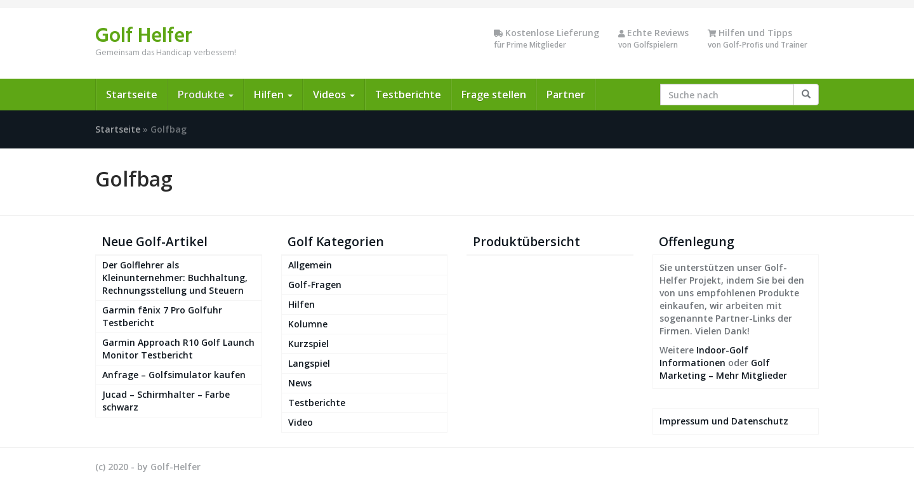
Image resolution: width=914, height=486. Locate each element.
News (300, 383)
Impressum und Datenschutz (723, 421)
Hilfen (273, 95)
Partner (565, 95)
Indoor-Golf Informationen (703, 356)
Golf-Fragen (314, 285)
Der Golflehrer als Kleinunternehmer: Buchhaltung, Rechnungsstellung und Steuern (175, 277)
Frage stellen (493, 95)
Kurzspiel (308, 344)
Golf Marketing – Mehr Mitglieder (723, 369)
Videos (334, 95)
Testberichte (408, 95)
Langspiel (309, 363)
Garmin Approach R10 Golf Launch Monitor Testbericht (178, 348)
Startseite (131, 95)
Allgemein (310, 265)
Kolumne (308, 324)
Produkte (206, 95)
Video (300, 422)
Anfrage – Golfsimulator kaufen (174, 375)
